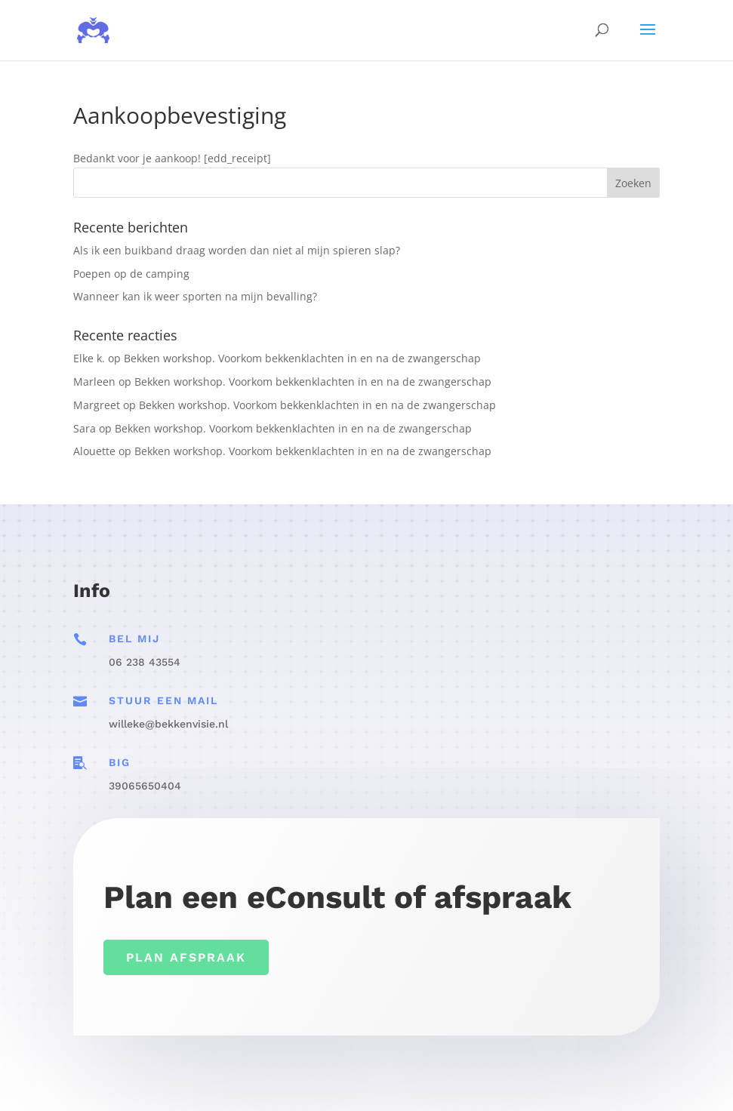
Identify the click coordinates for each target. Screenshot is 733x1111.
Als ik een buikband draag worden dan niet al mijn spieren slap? (236, 250)
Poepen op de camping (131, 273)
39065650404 (145, 786)
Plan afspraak (186, 957)
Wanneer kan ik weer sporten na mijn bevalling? (195, 296)
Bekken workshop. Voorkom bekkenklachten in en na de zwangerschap (302, 358)
